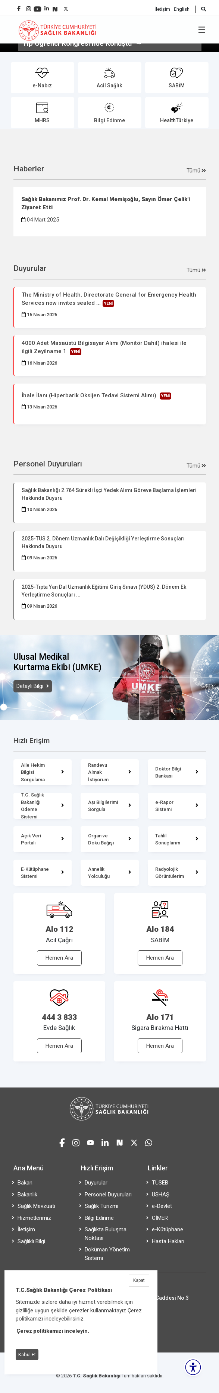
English (182, 9)
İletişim (162, 9)
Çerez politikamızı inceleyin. (52, 1331)
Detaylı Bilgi (30, 686)
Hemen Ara (59, 957)
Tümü (196, 171)
